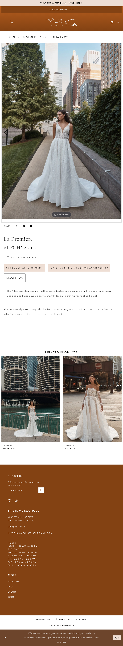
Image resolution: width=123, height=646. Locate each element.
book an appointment (50, 314)
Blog (11, 597)
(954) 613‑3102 (16, 526)
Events (12, 591)
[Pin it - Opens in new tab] (24, 226)
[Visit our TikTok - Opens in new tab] (16, 500)
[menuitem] (5, 22)
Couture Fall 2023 (55, 37)
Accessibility (82, 619)
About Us (13, 581)
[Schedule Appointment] (61, 9)
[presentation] (30, 399)
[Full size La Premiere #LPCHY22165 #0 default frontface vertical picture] (61, 131)
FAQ (10, 586)
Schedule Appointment (24, 268)
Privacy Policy (65, 619)
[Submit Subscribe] (41, 490)
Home (12, 37)
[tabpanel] (61, 131)
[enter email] (26, 490)
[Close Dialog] (5, 638)
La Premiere (29, 37)
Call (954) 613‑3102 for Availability (80, 268)
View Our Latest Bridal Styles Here (61, 3)
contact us (28, 314)
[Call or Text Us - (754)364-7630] (11, 22)
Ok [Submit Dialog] (117, 637)
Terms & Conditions (45, 619)
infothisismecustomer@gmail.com (30, 533)
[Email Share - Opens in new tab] (31, 226)
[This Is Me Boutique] (62, 22)
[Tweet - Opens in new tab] (16, 226)
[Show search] (118, 22)
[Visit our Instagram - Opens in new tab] (9, 500)
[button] (5, 22)
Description (14, 277)
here (64, 642)
